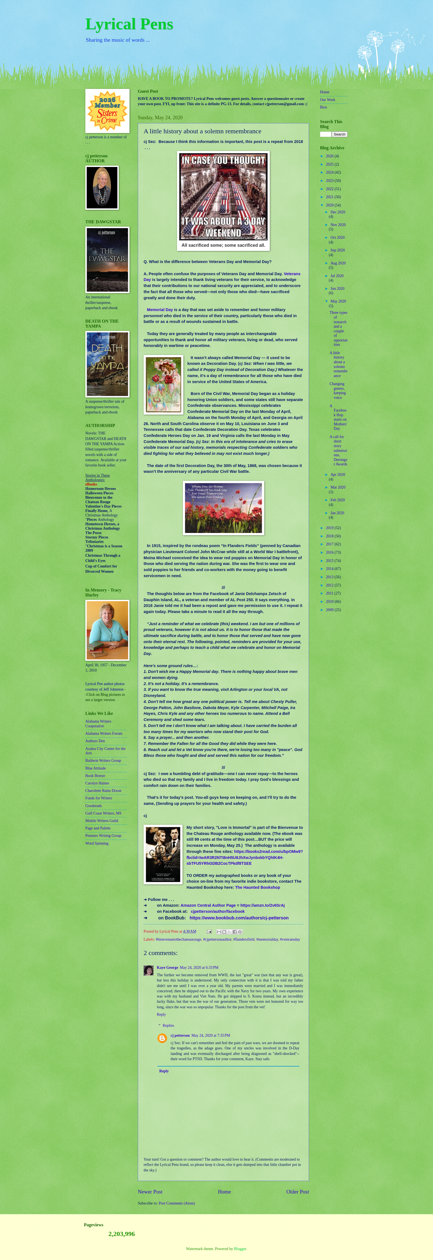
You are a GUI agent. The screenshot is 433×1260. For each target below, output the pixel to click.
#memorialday (267, 939)
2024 (330, 172)
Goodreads (93, 806)
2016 (330, 552)
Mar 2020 (338, 487)
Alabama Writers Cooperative (98, 723)
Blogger (240, 1249)
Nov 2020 (338, 225)
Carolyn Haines (97, 783)
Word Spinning (97, 843)
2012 (330, 585)
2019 (330, 528)
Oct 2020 (338, 237)
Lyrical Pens (129, 24)
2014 (330, 569)
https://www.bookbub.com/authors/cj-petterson (239, 918)
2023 (330, 181)
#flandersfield (244, 939)
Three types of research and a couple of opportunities (338, 329)
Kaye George (167, 967)
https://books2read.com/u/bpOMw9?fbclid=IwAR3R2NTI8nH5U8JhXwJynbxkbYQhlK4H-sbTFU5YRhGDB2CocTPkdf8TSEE (244, 857)
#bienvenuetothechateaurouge (178, 939)
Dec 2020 (338, 212)
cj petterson (180, 1035)
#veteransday (290, 939)
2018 (330, 536)
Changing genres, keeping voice (337, 391)
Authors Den (95, 741)
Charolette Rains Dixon (103, 791)
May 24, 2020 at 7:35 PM (210, 1035)
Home (224, 1192)
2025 (330, 164)
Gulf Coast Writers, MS (103, 813)
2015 (330, 561)
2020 (330, 205)
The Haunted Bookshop (257, 887)
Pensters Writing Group (103, 836)
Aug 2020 (338, 263)
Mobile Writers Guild (101, 821)
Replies (168, 1025)
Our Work (327, 100)
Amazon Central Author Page (208, 905)
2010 (330, 602)
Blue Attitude (95, 768)
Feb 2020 (338, 500)
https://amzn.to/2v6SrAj (262, 905)
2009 (330, 610)
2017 (330, 544)
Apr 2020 (338, 475)
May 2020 (338, 301)
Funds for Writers (98, 798)
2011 (330, 593)
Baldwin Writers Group (103, 760)
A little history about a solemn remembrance (338, 364)
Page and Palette (97, 828)
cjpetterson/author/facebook (218, 911)
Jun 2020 (337, 289)
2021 (330, 197)
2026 (330, 156)
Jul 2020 (337, 276)
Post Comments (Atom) (177, 1203)
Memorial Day (160, 309)
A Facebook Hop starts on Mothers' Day (338, 417)
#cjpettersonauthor (217, 939)
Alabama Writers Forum (103, 733)
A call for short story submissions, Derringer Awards (338, 450)
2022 (330, 189)
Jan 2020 (337, 513)
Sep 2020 (338, 250)
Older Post (297, 1192)
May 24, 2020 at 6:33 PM (199, 967)
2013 (330, 577)
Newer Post (150, 1192)
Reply (161, 1014)
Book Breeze (95, 776)
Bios (323, 107)
